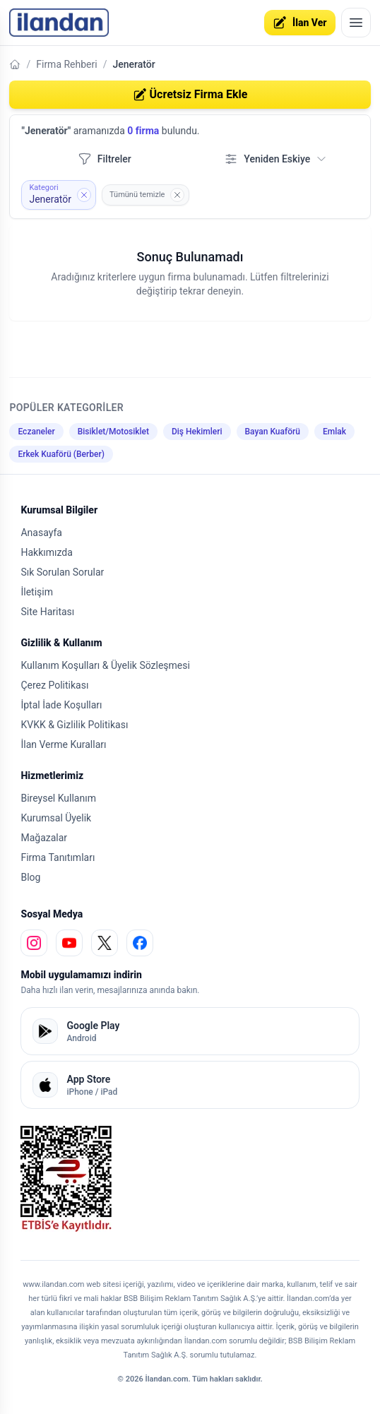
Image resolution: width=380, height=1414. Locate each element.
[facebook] (139, 942)
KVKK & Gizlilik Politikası (74, 724)
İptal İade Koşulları (61, 705)
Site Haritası (47, 611)
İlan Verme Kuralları (63, 744)
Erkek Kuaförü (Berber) (61, 454)
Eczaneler (36, 431)
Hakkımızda (46, 552)
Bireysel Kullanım (57, 798)
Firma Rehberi (66, 64)
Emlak (334, 431)
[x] (104, 942)
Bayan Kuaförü (272, 431)
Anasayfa (40, 532)
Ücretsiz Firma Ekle (190, 95)
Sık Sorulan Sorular (62, 572)
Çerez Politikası (54, 685)
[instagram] (33, 942)
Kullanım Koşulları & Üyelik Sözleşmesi (104, 665)
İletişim (36, 592)
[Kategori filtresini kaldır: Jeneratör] (58, 195)
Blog (30, 877)
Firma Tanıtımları (57, 857)
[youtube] (69, 942)
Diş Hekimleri (197, 431)
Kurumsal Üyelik (55, 818)
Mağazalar (43, 837)
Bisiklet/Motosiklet (113, 431)
